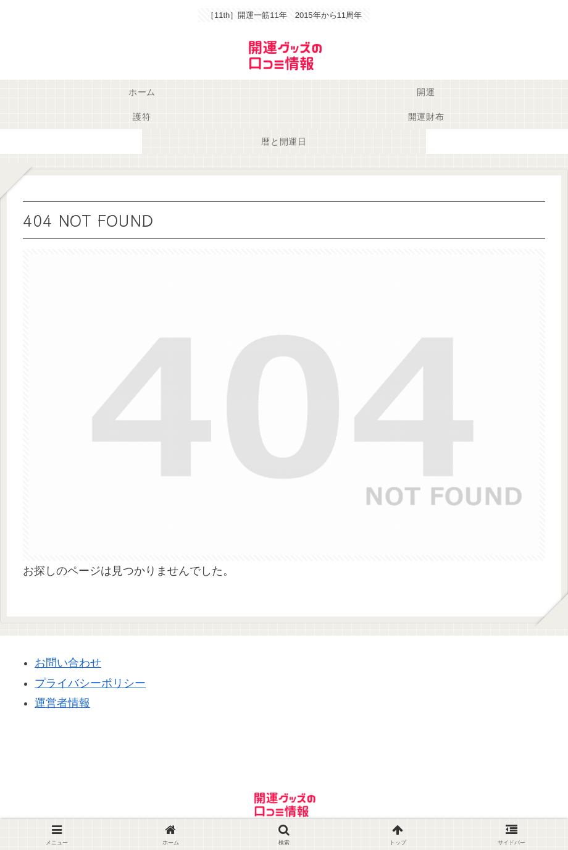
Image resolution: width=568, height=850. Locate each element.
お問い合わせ (68, 663)
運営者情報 (62, 703)
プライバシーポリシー (90, 683)
